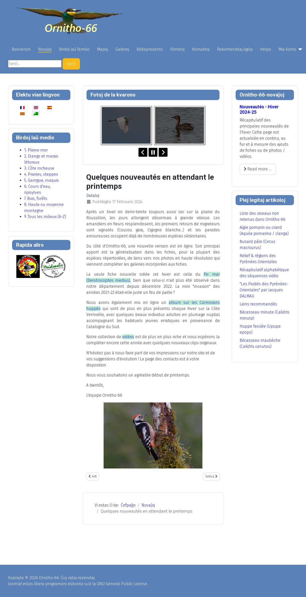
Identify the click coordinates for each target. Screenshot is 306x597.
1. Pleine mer (36, 150)
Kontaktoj (200, 49)
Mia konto (287, 49)
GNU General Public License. (122, 583)
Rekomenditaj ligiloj (234, 49)
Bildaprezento (150, 49)
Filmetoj (177, 49)
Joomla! (15, 583)
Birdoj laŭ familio (74, 49)
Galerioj (122, 49)
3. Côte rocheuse (39, 168)
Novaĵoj (45, 49)
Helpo (265, 49)
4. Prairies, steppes (41, 174)
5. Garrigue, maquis (41, 180)
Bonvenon (21, 49)
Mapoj (102, 49)
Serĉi (71, 63)
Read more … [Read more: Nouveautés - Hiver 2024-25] (258, 169)
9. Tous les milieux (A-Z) (45, 216)
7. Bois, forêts (35, 198)
